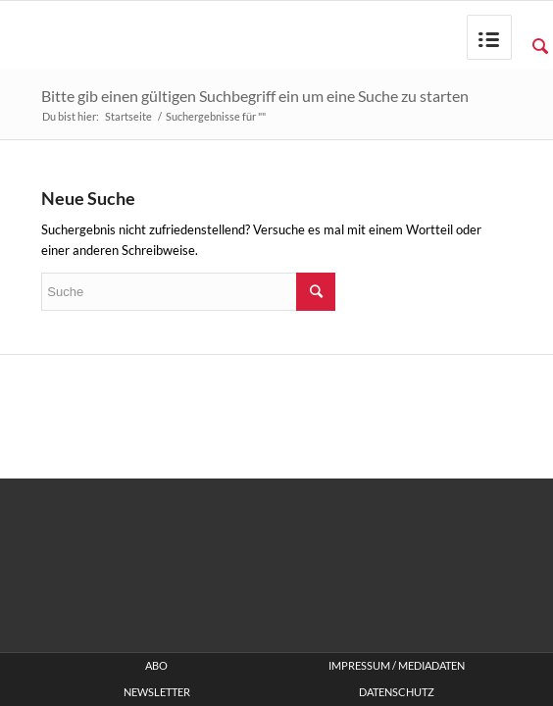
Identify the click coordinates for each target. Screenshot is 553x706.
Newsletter (157, 692)
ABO (156, 666)
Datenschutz (396, 692)
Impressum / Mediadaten (396, 666)
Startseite (128, 116)
